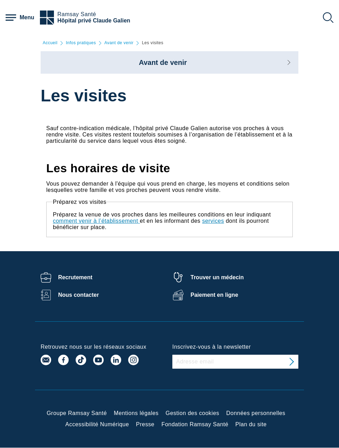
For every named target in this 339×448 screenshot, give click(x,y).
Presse (145, 424)
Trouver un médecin (217, 277)
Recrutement (75, 277)
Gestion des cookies (192, 413)
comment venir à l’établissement (95, 221)
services (213, 221)
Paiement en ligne (214, 295)
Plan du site (251, 424)
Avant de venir (118, 43)
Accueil (50, 43)
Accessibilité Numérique (97, 424)
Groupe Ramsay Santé (77, 413)
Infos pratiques (81, 43)
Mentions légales (136, 413)
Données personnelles (255, 413)
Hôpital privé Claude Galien (93, 21)
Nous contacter (78, 295)
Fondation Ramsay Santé (194, 424)
